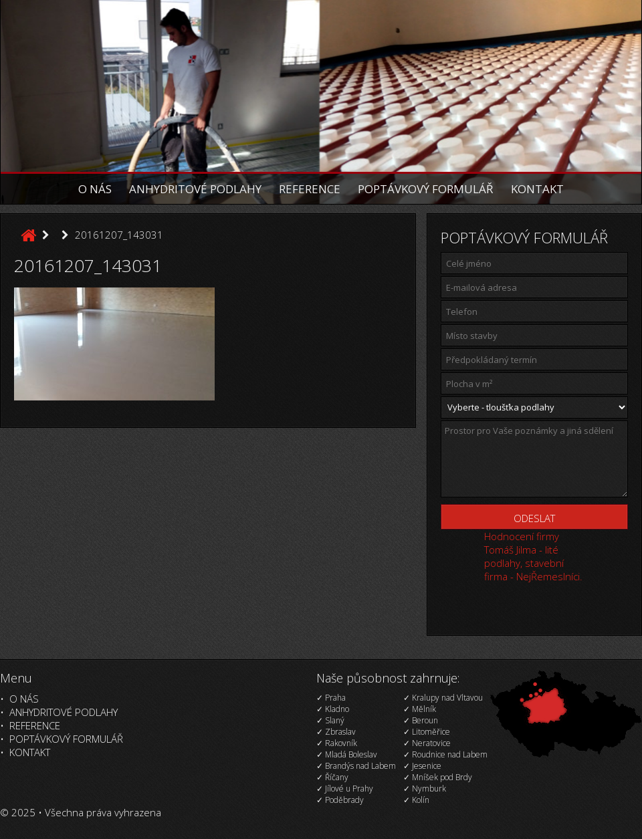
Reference (309, 189)
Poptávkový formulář (426, 189)
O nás (95, 189)
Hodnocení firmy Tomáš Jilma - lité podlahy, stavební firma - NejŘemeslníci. (533, 556)
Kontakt (537, 189)
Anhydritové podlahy (195, 189)
